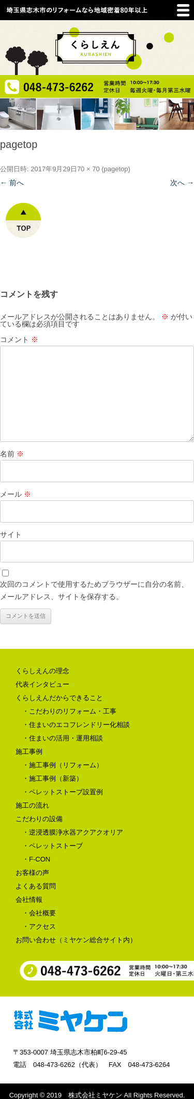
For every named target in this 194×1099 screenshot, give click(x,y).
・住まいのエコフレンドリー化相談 (76, 725)
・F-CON (36, 859)
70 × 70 (88, 169)
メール (15, 494)
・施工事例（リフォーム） (62, 765)
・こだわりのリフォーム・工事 (69, 711)
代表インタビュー (42, 684)
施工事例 (29, 751)
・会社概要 (39, 913)
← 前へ (12, 183)
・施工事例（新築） (52, 778)
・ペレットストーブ (52, 846)
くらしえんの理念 (42, 671)
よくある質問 (36, 886)
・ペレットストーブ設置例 (62, 792)
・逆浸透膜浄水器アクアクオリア (72, 832)
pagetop (116, 169)
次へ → (182, 183)
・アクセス (39, 926)
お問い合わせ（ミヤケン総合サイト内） (76, 940)
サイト (11, 534)
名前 (12, 454)
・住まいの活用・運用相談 (62, 738)
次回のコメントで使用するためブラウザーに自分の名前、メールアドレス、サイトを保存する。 (94, 590)
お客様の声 (32, 873)
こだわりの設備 (39, 819)
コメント (19, 339)
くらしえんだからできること (59, 698)
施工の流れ (32, 805)
